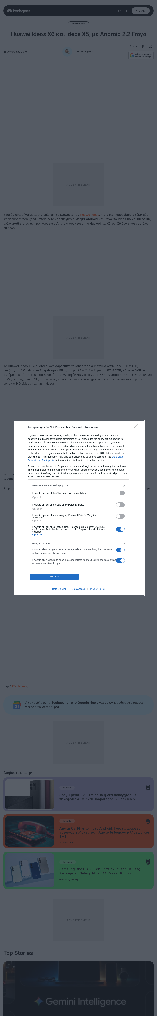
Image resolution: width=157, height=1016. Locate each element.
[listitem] (78, 485)
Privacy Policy (97, 589)
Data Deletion (59, 589)
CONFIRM (54, 577)
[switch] (120, 493)
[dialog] (79, 508)
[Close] (137, 427)
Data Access (78, 589)
